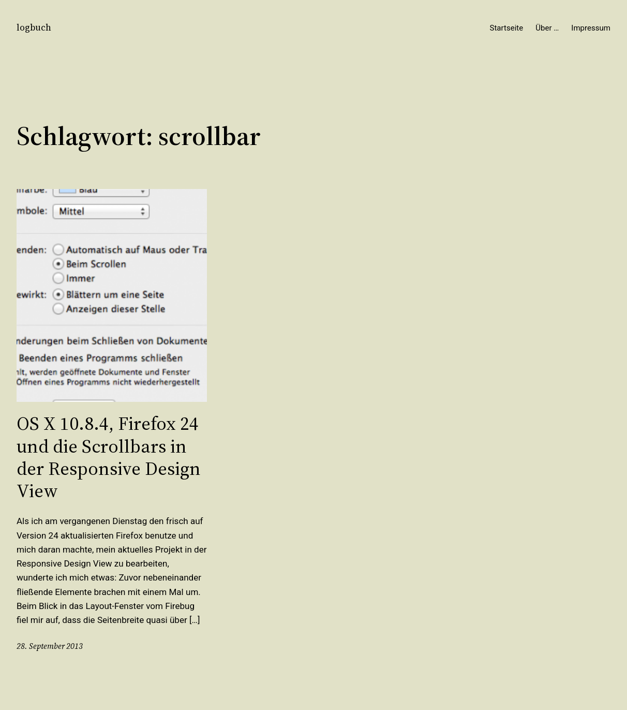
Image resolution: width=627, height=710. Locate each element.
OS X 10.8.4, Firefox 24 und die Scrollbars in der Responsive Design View (109, 457)
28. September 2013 (50, 646)
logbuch (34, 27)
